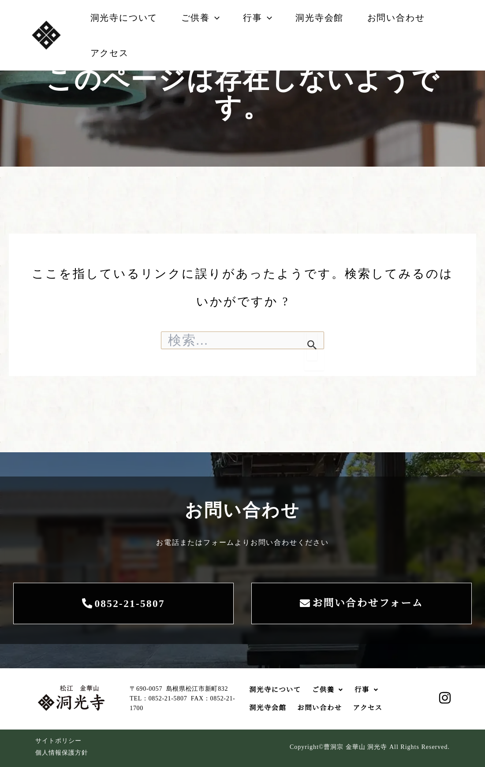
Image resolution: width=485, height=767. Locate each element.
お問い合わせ (409, 17)
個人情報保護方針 (61, 752)
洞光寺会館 (330, 17)
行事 (265, 17)
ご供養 (205, 17)
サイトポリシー (58, 740)
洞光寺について (125, 17)
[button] (219, 17)
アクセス (111, 53)
